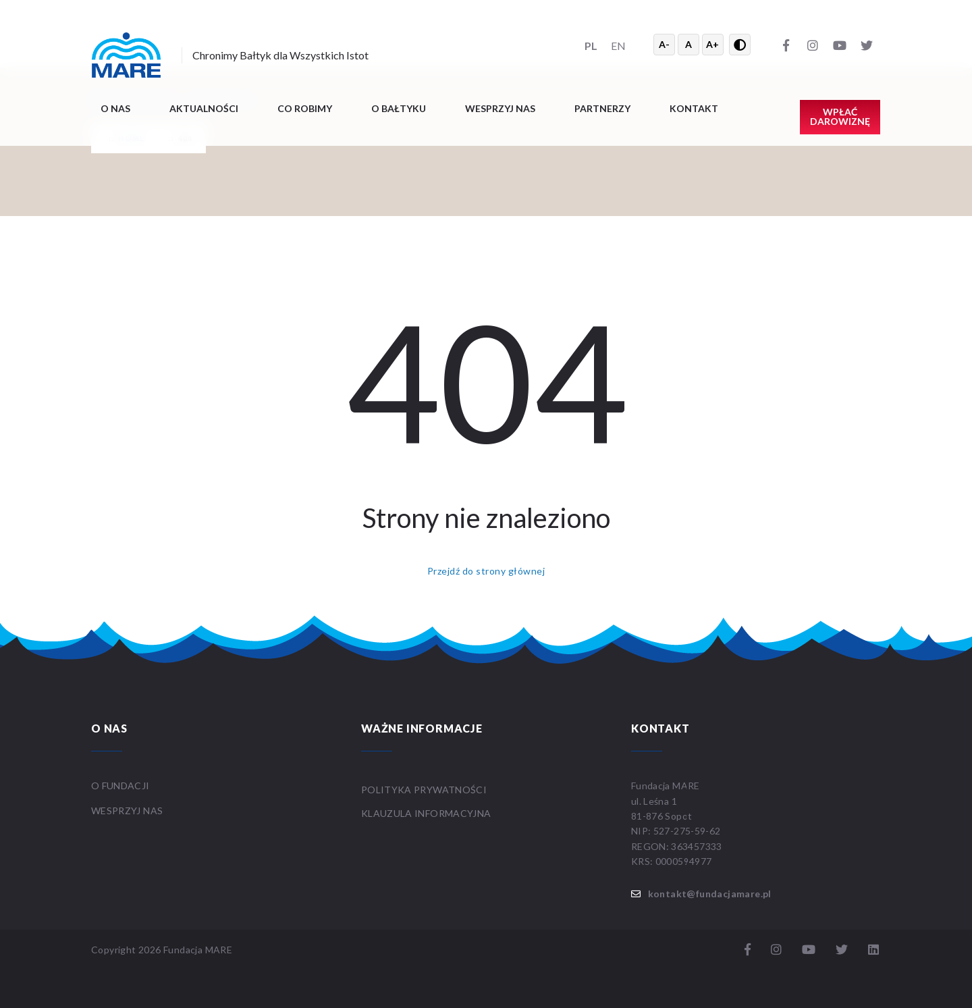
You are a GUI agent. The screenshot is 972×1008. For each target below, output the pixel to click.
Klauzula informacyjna (426, 813)
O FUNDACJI (120, 785)
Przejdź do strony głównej (486, 571)
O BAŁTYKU (398, 108)
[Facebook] (785, 44)
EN (618, 45)
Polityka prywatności (424, 789)
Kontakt (694, 108)
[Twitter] (866, 44)
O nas (115, 108)
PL (591, 45)
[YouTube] (839, 44)
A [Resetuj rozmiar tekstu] (688, 44)
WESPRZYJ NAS (128, 810)
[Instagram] (812, 44)
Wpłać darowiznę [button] (840, 116)
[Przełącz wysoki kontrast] (740, 44)
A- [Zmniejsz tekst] (664, 44)
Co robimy (304, 108)
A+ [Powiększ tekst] (712, 44)
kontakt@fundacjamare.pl (710, 893)
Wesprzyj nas (500, 108)
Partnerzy (602, 108)
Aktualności (203, 108)
